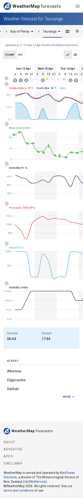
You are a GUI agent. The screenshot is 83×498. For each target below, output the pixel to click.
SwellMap (13, 463)
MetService (37, 481)
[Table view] (75, 55)
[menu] (77, 6)
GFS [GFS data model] (20, 54)
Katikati (13, 389)
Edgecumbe (16, 380)
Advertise (13, 449)
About (10, 442)
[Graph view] (68, 55)
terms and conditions (19, 490)
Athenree (14, 371)
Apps (8, 456)
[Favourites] (77, 31)
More (69, 396)
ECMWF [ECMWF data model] (10, 54)
